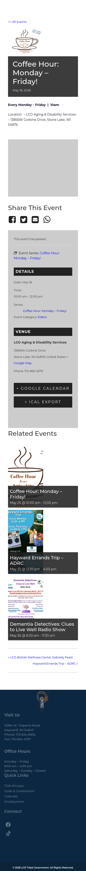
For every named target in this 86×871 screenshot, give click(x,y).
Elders (42, 317)
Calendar (11, 785)
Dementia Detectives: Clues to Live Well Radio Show (42, 626)
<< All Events (17, 22)
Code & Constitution (19, 780)
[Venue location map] (43, 167)
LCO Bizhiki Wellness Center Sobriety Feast (40, 657)
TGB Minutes (14, 775)
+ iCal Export (43, 402)
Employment (14, 791)
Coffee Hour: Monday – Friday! (45, 311)
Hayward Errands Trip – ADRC (36, 560)
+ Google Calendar (42, 388)
